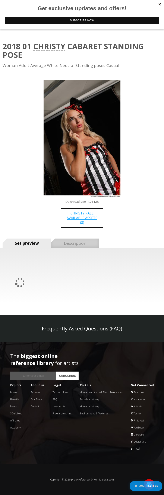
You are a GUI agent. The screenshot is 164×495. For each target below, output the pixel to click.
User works (59, 406)
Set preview (27, 243)
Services (35, 392)
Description (75, 243)
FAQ (55, 399)
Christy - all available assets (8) (82, 218)
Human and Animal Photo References (101, 392)
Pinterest (137, 420)
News (13, 406)
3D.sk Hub (16, 413)
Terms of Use (60, 392)
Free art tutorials (62, 413)
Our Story (36, 399)
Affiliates (15, 420)
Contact (35, 406)
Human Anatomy (89, 406)
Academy (15, 427)
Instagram (138, 399)
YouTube (137, 427)
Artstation (137, 406)
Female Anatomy (89, 399)
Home (13, 392)
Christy (49, 46)
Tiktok (135, 448)
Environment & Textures (94, 413)
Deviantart (138, 441)
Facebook (137, 392)
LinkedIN (137, 434)
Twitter (136, 413)
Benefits (14, 399)
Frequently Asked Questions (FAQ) (82, 328)
